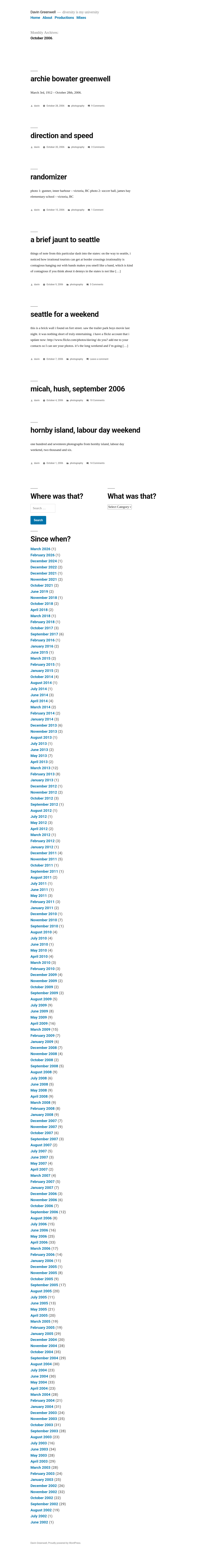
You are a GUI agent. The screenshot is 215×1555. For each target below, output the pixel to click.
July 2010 (38, 938)
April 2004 (39, 1388)
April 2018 (39, 610)
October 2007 (41, 1133)
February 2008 (42, 1108)
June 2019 (39, 591)
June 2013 (39, 750)
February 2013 (42, 774)
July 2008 (38, 1078)
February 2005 (42, 1327)
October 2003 (41, 1425)
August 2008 (41, 1072)
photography (77, 105)
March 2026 (40, 549)
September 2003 (44, 1431)
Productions (64, 17)
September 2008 (44, 1066)
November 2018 (43, 597)
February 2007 (42, 1181)
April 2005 (39, 1315)
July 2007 (38, 1151)
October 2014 (41, 677)
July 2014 (38, 689)
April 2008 (39, 1096)
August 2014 (41, 683)
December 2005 (43, 1267)
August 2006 (41, 1218)
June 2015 (39, 652)
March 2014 (40, 707)
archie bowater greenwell (70, 78)
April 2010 (39, 956)
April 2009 (39, 1023)
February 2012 (42, 841)
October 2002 (41, 1498)
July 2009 (38, 1005)
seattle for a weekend (64, 314)
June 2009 (39, 1011)
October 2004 (41, 1352)
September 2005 (44, 1285)
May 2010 (38, 950)
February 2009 (42, 1035)
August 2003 (41, 1437)
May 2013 (38, 756)
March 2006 (40, 1248)
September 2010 (44, 926)
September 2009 (44, 993)
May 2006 (38, 1236)
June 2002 (39, 1522)
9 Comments (98, 105)
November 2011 (43, 859)
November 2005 (43, 1273)
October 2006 (41, 1206)
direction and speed (61, 135)
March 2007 (40, 1175)
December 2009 (43, 975)
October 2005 (41, 1279)
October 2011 (41, 865)
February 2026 (42, 555)
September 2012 (44, 804)
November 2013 (43, 731)
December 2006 (43, 1194)
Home (35, 17)
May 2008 (38, 1090)
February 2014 (42, 713)
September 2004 (44, 1358)
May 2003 (38, 1455)
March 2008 (40, 1102)
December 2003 (43, 1413)
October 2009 (41, 987)
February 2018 (42, 622)
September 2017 (44, 634)
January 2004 (41, 1406)
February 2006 (42, 1254)
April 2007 (39, 1169)
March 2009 (40, 1029)
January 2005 (41, 1333)
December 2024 (43, 561)
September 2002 (44, 1504)
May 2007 (38, 1163)
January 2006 (41, 1261)
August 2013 (41, 737)
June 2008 (39, 1084)
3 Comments (98, 147)
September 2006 (44, 1212)
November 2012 (43, 792)
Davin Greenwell (43, 12)
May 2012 (38, 822)
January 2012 (41, 847)
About (47, 17)
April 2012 (39, 829)
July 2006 (38, 1224)
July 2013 (38, 743)
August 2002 (41, 1510)
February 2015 (42, 664)
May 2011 (38, 895)
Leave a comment (99, 359)
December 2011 (43, 853)
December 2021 (43, 573)
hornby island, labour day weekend (85, 430)
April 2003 (39, 1461)
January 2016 (41, 646)
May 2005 (38, 1309)
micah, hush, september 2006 (77, 389)
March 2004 (40, 1394)
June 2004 (39, 1376)
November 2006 (43, 1200)
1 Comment (97, 209)
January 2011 (41, 908)
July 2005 (38, 1297)
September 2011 (44, 871)
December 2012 (43, 786)
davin (37, 105)
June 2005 (39, 1303)
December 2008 (43, 1047)
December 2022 (43, 567)
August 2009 (41, 999)
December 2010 (43, 914)
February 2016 (42, 640)
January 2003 (41, 1479)
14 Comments (97, 463)
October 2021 (41, 585)
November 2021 (43, 579)
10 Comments (97, 400)
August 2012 (41, 810)
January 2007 (41, 1187)
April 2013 (39, 762)
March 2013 (40, 768)
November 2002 (43, 1492)
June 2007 (39, 1157)
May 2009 (38, 1017)
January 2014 (41, 719)
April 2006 (39, 1242)
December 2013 (43, 725)
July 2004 (38, 1370)
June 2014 (39, 695)
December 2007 (43, 1121)
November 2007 (43, 1127)
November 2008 (43, 1054)
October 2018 (41, 603)
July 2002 (38, 1516)
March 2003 (40, 1467)
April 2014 (39, 701)
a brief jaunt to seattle (65, 239)
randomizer (48, 177)
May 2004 (38, 1382)
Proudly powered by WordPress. (64, 1543)
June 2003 (39, 1449)
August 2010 (41, 932)
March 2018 (40, 616)
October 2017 (41, 628)
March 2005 (40, 1321)
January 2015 (41, 670)
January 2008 (41, 1114)
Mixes (81, 17)
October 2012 (41, 798)
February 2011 (42, 902)
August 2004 (41, 1364)
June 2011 (39, 889)
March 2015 (40, 658)
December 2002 (43, 1486)
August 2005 (41, 1291)
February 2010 (42, 969)
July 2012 (38, 816)
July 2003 (38, 1443)
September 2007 (44, 1139)
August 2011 (41, 877)
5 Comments (96, 284)
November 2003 (43, 1419)
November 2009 (43, 981)
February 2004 (42, 1400)
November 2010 (43, 920)
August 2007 (41, 1145)
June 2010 (39, 944)
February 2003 (42, 1473)
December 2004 (43, 1339)
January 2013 (41, 780)
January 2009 (41, 1042)
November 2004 (43, 1346)
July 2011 (38, 883)
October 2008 (41, 1060)
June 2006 (39, 1230)
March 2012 (40, 835)
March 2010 (40, 962)
